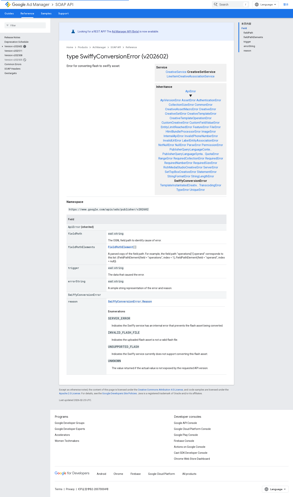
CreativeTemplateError (201, 113)
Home (70, 47)
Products (83, 47)
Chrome (118, 473)
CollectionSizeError (181, 104)
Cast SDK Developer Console (190, 452)
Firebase (136, 473)
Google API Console (185, 422)
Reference (131, 47)
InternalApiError (174, 136)
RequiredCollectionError (188, 158)
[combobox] (230, 4)
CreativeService (176, 72)
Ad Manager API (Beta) (125, 31)
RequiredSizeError (205, 163)
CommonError (203, 104)
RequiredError (214, 158)
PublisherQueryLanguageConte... (190, 149)
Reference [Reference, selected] (27, 13)
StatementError (207, 172)
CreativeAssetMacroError (181, 109)
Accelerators (62, 434)
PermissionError (212, 145)
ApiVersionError (170, 100)
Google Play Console (186, 434)
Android (101, 473)
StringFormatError (178, 176)
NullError (180, 145)
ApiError (190, 91)
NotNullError (166, 145)
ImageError (208, 131)
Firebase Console (184, 440)
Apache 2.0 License (69, 393)
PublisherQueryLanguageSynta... (183, 154)
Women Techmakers (67, 440)
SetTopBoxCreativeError (180, 172)
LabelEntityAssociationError (200, 140)
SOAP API (64, 4)
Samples (46, 13)
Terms (58, 489)
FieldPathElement (120, 247)
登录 (286, 4)
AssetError (189, 100)
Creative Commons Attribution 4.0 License (160, 389)
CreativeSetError (175, 113)
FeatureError (201, 127)
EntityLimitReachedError (176, 127)
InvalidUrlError (172, 140)
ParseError (194, 145)
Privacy (70, 489)
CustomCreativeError (175, 122)
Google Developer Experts (70, 428)
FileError (215, 127)
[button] (24, 46)
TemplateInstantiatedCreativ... (179, 185)
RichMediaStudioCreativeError (183, 167)
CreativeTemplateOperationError (191, 118)
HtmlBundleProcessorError (183, 131)
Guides (9, 13)
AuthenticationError (208, 100)
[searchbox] (25, 25)
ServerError (210, 167)
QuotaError (212, 154)
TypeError (182, 190)
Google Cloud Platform (161, 473)
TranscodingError (210, 185)
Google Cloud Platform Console (192, 428)
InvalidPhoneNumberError (201, 136)
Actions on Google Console (189, 446)
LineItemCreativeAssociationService (191, 76)
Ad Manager (31, 4)
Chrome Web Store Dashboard (192, 458)
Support (63, 13)
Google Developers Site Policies (119, 393)
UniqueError (197, 190)
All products (189, 473)
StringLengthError (202, 176)
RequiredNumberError (178, 163)
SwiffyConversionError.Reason (130, 301)
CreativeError (207, 109)
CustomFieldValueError (204, 122)
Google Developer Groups (69, 422)
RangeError (165, 158)
